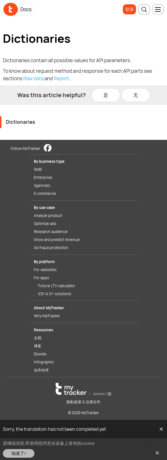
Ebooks (40, 354)
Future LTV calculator (56, 285)
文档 (37, 337)
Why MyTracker (47, 315)
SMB (38, 169)
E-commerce (45, 193)
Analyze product (48, 215)
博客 (37, 346)
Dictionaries (20, 122)
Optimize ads (45, 223)
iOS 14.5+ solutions (54, 293)
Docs (26, 9)
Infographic (44, 362)
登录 (129, 9)
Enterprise (43, 177)
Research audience (51, 231)
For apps (41, 277)
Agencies (42, 185)
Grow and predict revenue (57, 239)
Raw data (33, 78)
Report (61, 78)
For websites (45, 269)
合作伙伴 (41, 370)
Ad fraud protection (51, 247)
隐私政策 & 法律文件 (83, 401)
